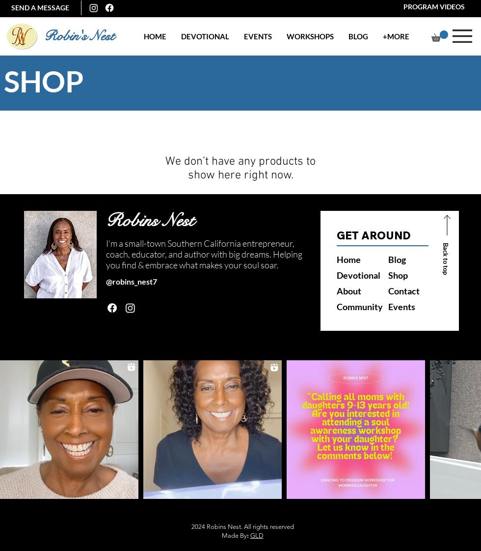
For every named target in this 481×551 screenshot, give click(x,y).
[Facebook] (109, 7)
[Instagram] (93, 7)
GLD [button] (257, 535)
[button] (258, 36)
